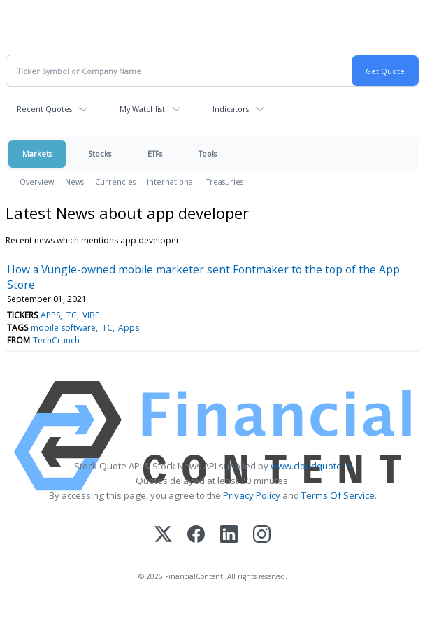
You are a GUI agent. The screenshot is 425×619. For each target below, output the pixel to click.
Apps (128, 328)
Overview (37, 181)
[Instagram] (261, 535)
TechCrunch (56, 340)
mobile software (63, 328)
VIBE (90, 315)
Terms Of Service (338, 495)
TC (71, 315)
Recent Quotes (44, 109)
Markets (37, 153)
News (74, 181)
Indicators (230, 109)
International (171, 181)
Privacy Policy (251, 495)
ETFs (154, 153)
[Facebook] (196, 535)
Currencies (115, 181)
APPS (50, 315)
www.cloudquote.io (311, 466)
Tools (208, 153)
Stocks (99, 153)
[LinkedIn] (229, 535)
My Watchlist (142, 109)
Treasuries (224, 181)
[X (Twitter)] (163, 535)
